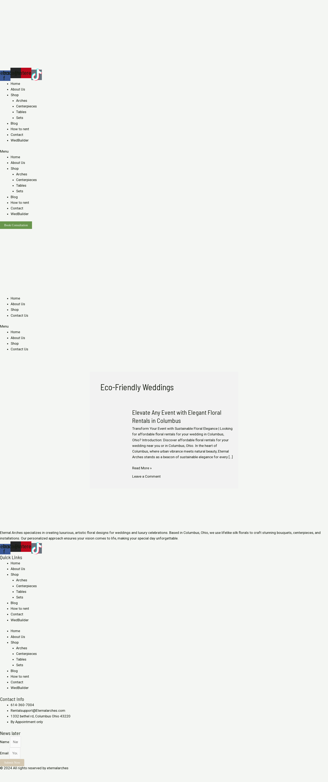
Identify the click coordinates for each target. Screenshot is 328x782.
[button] (164, 151)
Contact (17, 135)
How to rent (20, 129)
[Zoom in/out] (32, 774)
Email (4, 753)
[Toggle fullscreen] (22, 774)
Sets (19, 118)
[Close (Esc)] (4, 774)
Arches (21, 100)
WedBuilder (20, 140)
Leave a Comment (146, 476)
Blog (14, 123)
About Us (18, 89)
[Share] (13, 774)
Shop (15, 95)
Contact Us (19, 315)
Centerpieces (26, 106)
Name (5, 742)
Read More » (142, 467)
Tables (21, 112)
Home (15, 84)
